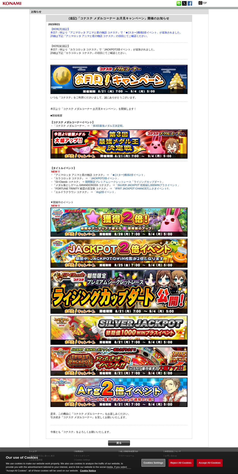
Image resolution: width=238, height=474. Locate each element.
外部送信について (173, 452)
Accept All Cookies (210, 466)
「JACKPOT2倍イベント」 (104, 178)
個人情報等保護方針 (129, 452)
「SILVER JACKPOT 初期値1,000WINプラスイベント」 (147, 185)
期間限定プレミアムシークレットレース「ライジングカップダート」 (125, 181)
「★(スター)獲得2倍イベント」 (128, 174)
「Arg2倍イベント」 (105, 192)
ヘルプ (34, 452)
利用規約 (79, 452)
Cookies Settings (153, 466)
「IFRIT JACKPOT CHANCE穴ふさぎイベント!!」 (142, 188)
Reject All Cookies (180, 466)
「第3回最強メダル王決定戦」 (107, 125)
